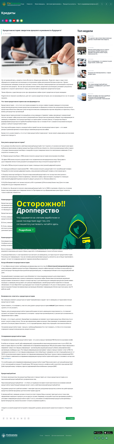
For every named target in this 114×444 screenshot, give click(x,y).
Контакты (68, 435)
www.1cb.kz (7, 358)
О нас (22, 4)
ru (97, 4)
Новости (29, 4)
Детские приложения (58, 435)
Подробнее (26, 229)
